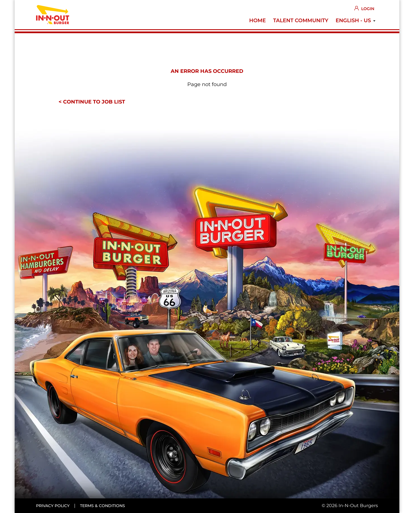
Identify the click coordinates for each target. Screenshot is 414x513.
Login (367, 8)
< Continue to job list (92, 102)
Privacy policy (53, 505)
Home (257, 20)
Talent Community (300, 20)
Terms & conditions (102, 505)
